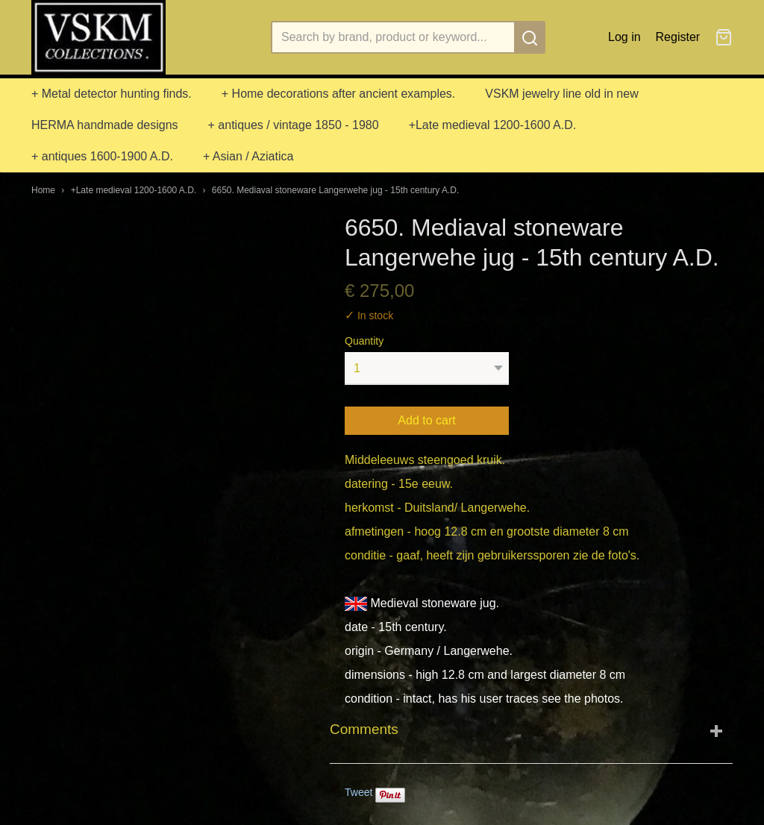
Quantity (364, 341)
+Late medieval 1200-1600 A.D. (493, 125)
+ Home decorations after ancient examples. (339, 93)
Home (43, 190)
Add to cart (426, 420)
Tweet (358, 792)
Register (678, 37)
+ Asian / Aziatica (248, 156)
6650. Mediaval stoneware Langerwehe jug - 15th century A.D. (336, 190)
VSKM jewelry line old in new (561, 93)
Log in (624, 37)
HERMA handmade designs (104, 125)
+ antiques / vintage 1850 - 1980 (293, 125)
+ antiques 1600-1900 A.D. (102, 156)
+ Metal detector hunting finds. (111, 93)
